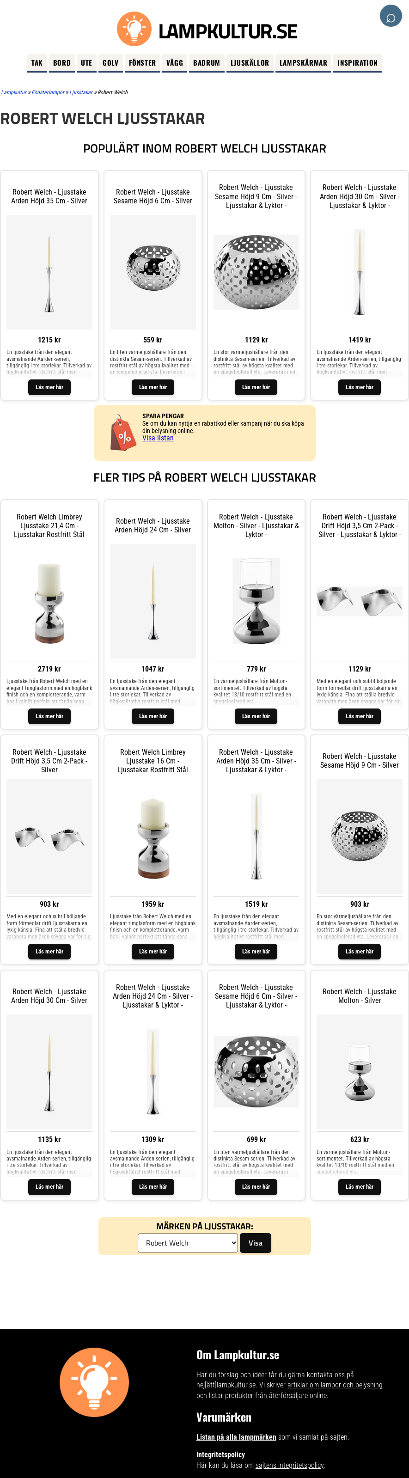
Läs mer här (49, 387)
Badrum (206, 62)
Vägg (174, 62)
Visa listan (158, 438)
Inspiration (357, 62)
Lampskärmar (304, 62)
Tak (37, 62)
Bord (62, 62)
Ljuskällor (250, 62)
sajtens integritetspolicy (290, 1465)
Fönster (142, 62)
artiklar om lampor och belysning (335, 1384)
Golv (110, 62)
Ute (86, 62)
